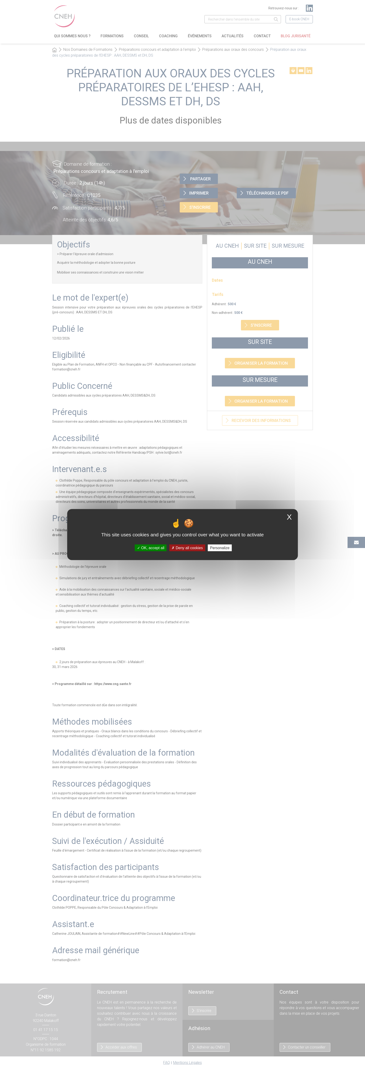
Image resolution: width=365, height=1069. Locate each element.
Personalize (220, 548)
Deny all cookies (187, 548)
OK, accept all (150, 548)
